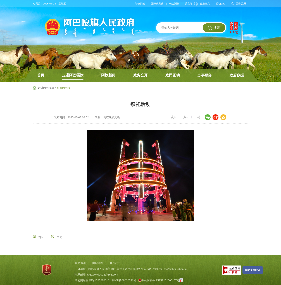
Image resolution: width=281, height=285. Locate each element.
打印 (38, 237)
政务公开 (140, 75)
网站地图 (97, 263)
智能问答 (140, 3)
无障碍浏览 (157, 3)
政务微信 (205, 3)
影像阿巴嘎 (63, 87)
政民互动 (172, 75)
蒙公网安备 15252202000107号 (158, 280)
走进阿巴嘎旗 (73, 75)
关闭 (56, 237)
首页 (40, 75)
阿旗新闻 (108, 75)
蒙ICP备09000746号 (124, 280)
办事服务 (204, 75)
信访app (220, 3)
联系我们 (115, 263)
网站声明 (80, 263)
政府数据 (237, 75)
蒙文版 (188, 3)
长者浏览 (174, 3)
